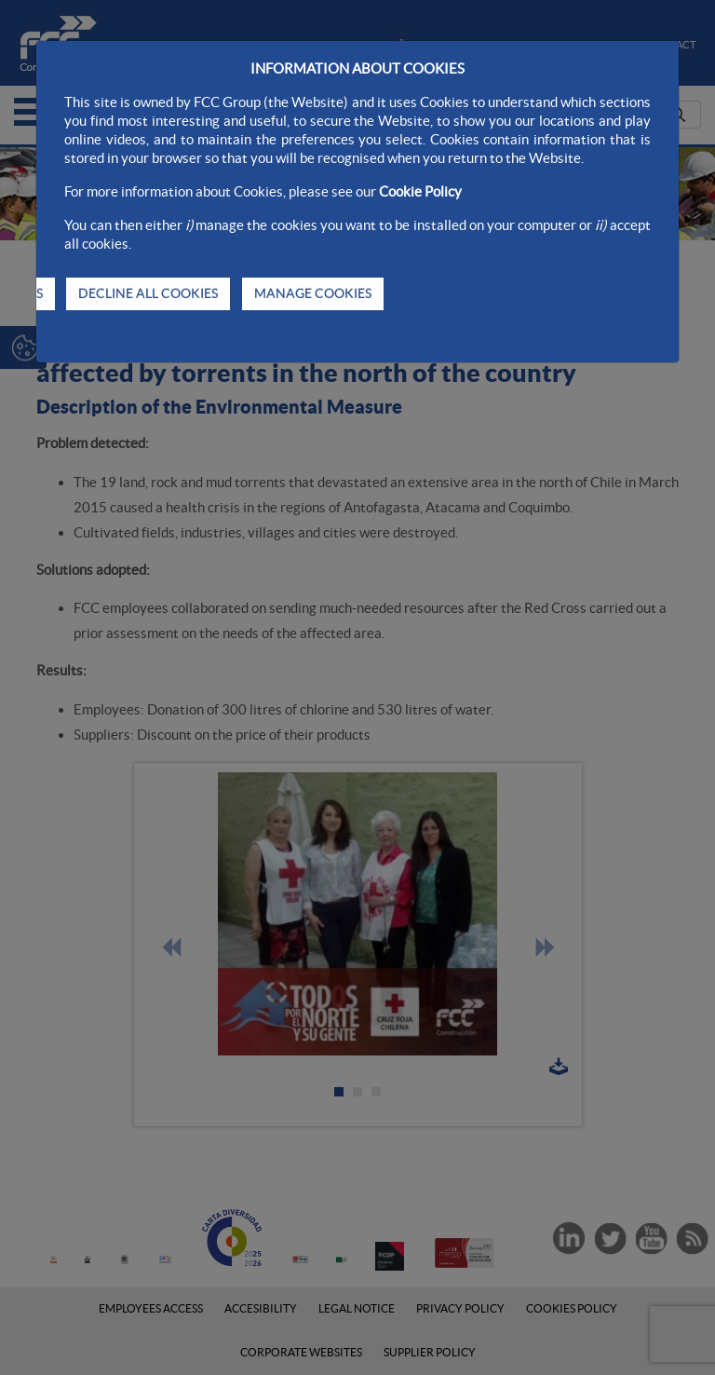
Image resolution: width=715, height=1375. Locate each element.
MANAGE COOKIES (312, 293)
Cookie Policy (420, 191)
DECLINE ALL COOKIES (148, 293)
